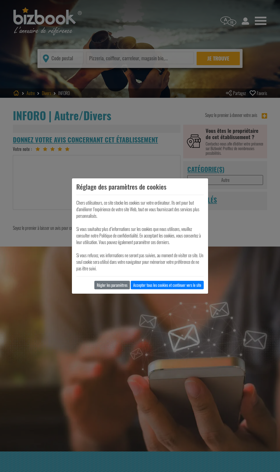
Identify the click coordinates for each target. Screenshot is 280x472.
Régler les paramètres (112, 285)
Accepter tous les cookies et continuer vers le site (167, 285)
